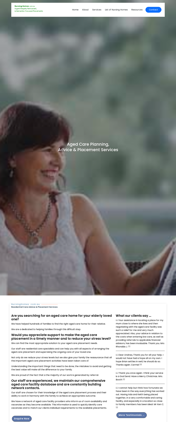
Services (96, 9)
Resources (137, 9)
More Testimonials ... (132, 415)
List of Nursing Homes (116, 9)
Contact (153, 9)
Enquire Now (21, 418)
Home (75, 9)
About (85, 9)
